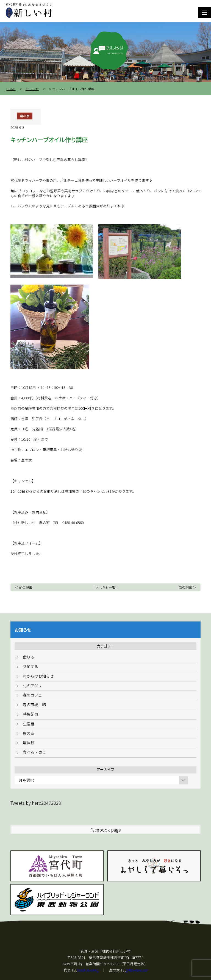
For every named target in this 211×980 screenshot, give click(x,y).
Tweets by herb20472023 (35, 803)
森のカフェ (32, 695)
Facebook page (105, 829)
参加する (30, 666)
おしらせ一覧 (105, 587)
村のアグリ (32, 685)
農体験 (28, 742)
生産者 (28, 723)
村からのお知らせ (38, 676)
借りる (28, 657)
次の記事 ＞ (187, 587)
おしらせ (32, 88)
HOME (11, 88)
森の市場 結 (34, 704)
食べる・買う (34, 752)
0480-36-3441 (87, 970)
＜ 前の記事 (23, 587)
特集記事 (30, 714)
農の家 (28, 733)
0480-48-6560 (137, 970)
